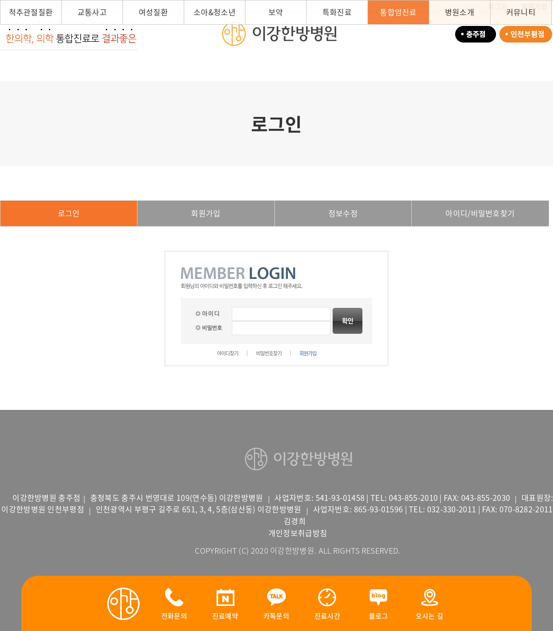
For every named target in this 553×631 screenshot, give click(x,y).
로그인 (69, 213)
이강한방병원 (278, 33)
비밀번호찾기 (269, 353)
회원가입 (205, 213)
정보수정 (343, 213)
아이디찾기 (227, 353)
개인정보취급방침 (297, 533)
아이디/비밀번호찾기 (480, 213)
